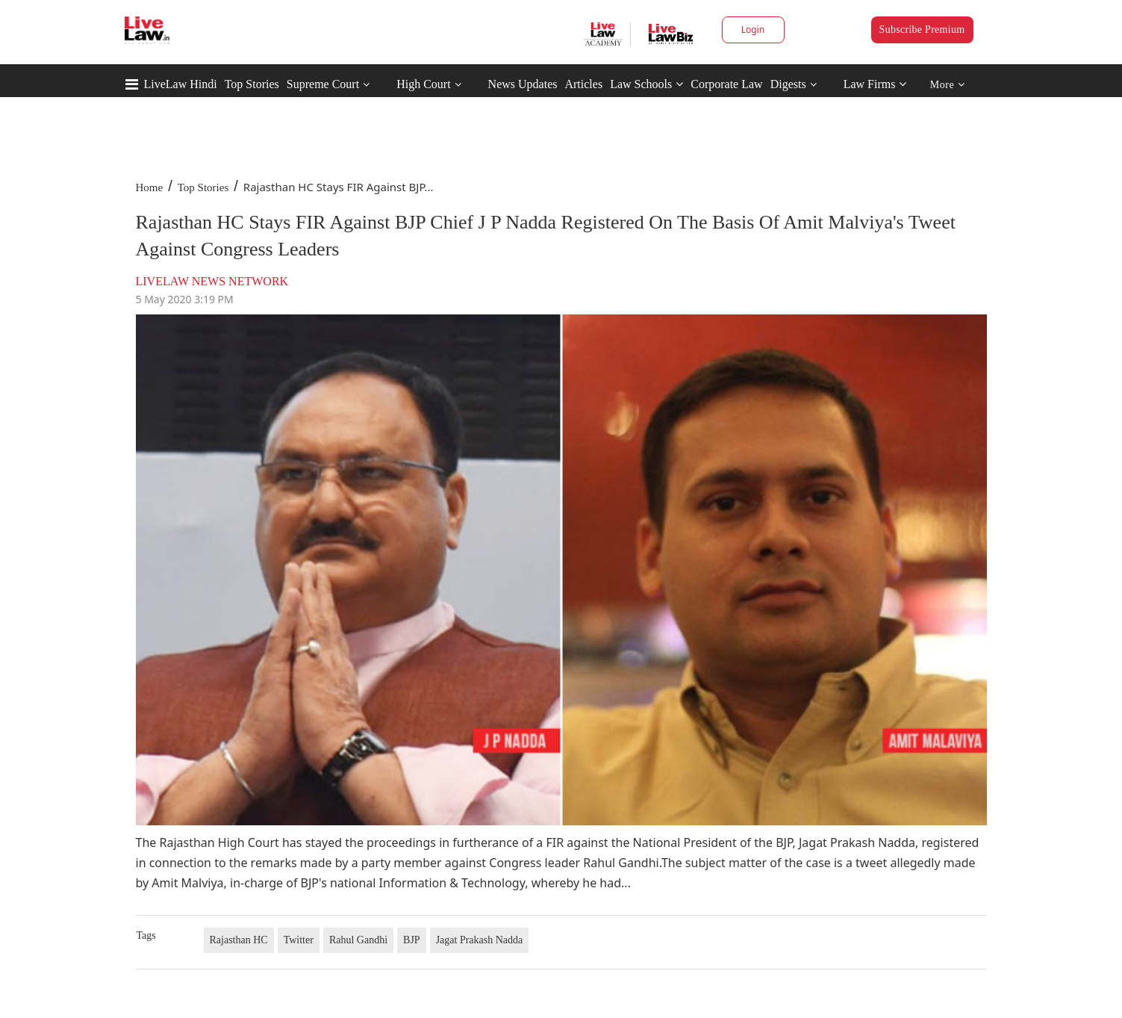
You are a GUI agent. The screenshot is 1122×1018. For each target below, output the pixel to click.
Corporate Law (726, 84)
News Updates (523, 84)
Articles (583, 84)
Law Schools (646, 84)
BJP (411, 940)
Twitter (299, 940)
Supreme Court (323, 84)
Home (149, 187)
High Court (423, 84)
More (947, 84)
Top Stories (252, 84)
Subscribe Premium (922, 29)
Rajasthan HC (239, 940)
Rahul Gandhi (358, 940)
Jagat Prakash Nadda (479, 940)
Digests (788, 84)
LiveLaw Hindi (180, 84)
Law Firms (875, 84)
